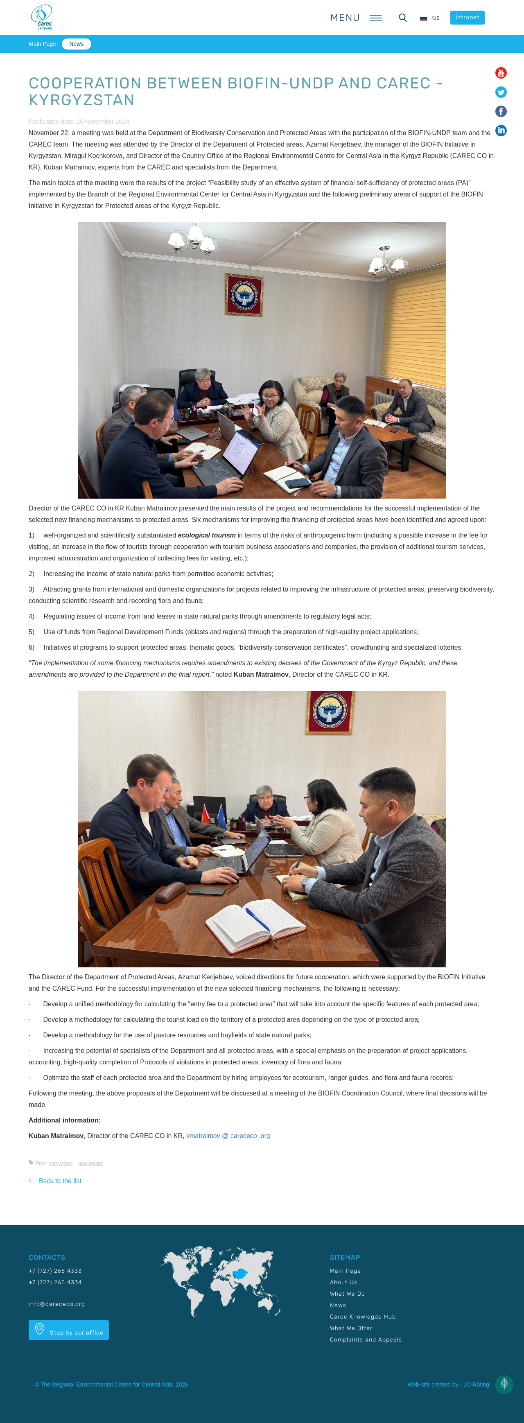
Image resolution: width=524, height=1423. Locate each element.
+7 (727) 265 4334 (55, 1282)
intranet (467, 17)
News (76, 44)
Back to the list (55, 1180)
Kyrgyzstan (60, 1163)
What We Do (347, 1293)
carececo (244, 1135)
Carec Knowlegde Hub (363, 1316)
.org (264, 1135)
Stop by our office (69, 1329)
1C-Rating (476, 1384)
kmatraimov (204, 1135)
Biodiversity (90, 1163)
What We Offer (351, 1328)
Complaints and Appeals (366, 1339)
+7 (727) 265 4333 (55, 1270)
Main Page (42, 44)
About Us (343, 1282)
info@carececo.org (57, 1304)
